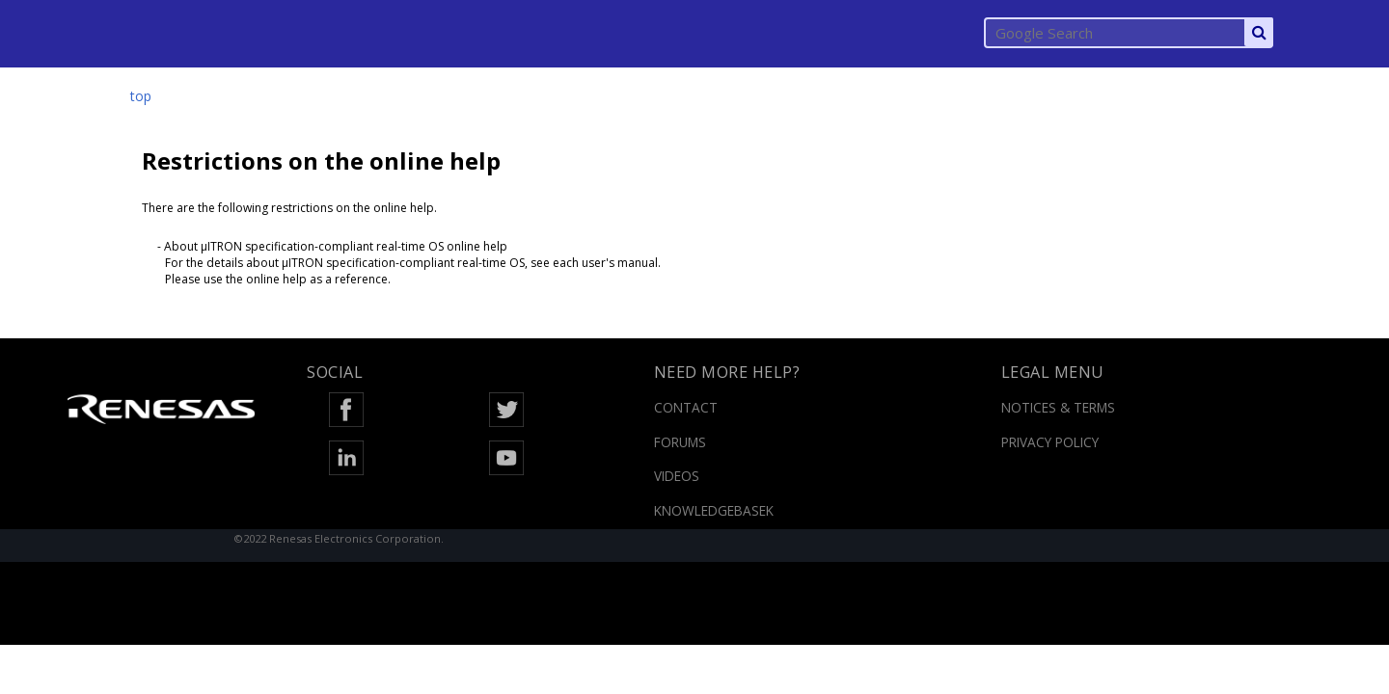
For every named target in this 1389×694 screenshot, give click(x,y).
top (140, 96)
